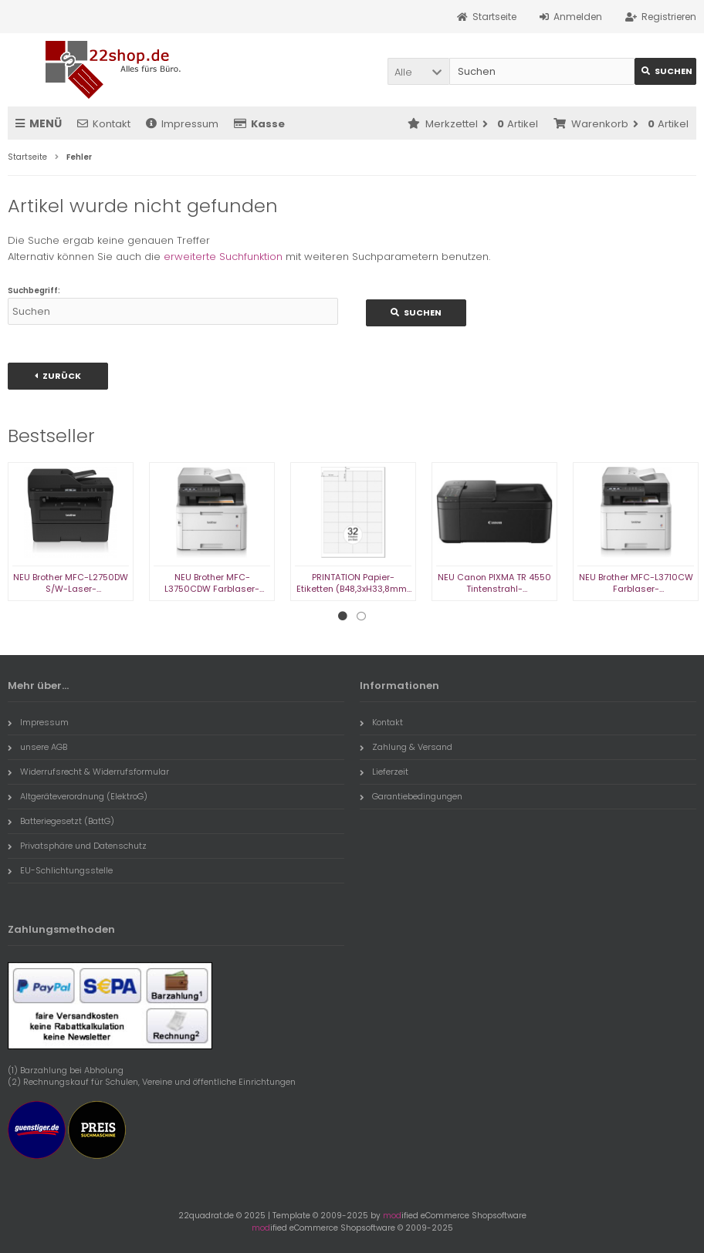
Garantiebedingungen (411, 796)
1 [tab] (342, 616)
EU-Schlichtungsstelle (60, 870)
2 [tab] (361, 616)
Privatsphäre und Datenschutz (77, 845)
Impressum (182, 124)
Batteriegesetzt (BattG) (61, 821)
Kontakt (103, 124)
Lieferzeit (384, 771)
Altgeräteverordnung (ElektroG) (77, 796)
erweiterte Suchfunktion (223, 256)
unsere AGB (37, 747)
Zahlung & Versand (406, 747)
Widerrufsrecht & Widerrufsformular (88, 771)
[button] (418, 71)
